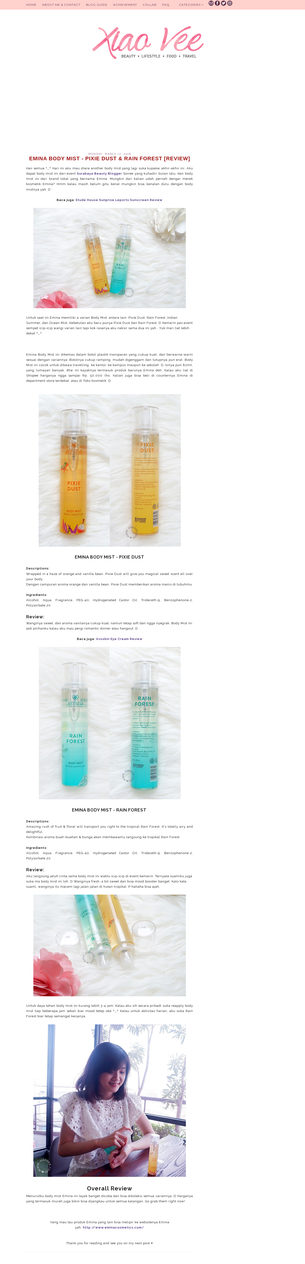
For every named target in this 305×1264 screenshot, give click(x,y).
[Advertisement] (109, 112)
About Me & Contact (61, 4)
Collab (150, 4)
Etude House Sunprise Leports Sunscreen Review (119, 200)
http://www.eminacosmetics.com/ (113, 1227)
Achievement (125, 4)
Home (31, 4)
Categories (191, 4)
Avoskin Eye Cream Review (119, 639)
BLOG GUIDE (96, 4)
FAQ (165, 4)
